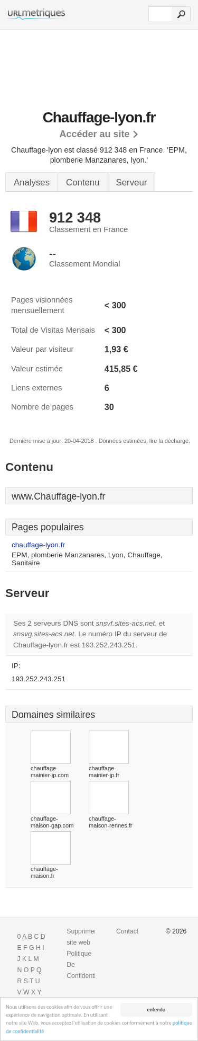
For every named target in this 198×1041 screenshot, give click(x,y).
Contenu (82, 182)
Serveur (131, 182)
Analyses (32, 182)
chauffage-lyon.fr (38, 545)
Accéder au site (94, 134)
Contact (127, 931)
